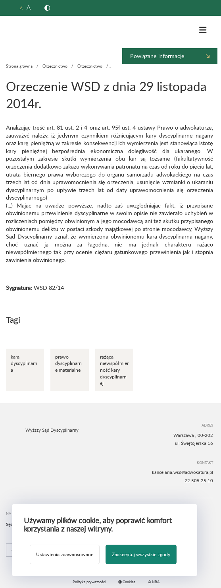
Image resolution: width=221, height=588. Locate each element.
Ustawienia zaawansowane (64, 554)
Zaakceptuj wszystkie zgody (140, 554)
